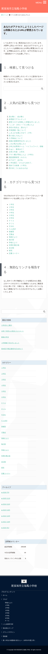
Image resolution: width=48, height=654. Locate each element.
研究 (10, 250)
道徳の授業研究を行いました (20, 141)
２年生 (11, 207)
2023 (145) (5, 510)
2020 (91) (5, 528)
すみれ (11, 226)
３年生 (11, 210)
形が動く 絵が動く (16, 117)
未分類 (11, 248)
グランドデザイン (9, 632)
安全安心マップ (8, 628)
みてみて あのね (16, 160)
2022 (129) (5, 516)
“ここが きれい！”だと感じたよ (21, 125)
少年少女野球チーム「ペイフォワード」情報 (26, 146)
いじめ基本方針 (8, 624)
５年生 (11, 215)
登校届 (5, 636)
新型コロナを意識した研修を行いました (24, 122)
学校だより (13, 242)
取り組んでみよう (16, 136)
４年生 (11, 213)
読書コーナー (14, 253)
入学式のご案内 (6, 325)
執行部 (11, 240)
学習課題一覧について (17, 130)
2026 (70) (5, 492)
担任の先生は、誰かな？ (18, 127)
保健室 (11, 231)
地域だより (13, 237)
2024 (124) (5, 504)
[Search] (22, 88)
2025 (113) (5, 498)
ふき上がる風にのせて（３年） (21, 133)
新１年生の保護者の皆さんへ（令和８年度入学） (19, 640)
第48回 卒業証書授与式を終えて (12, 349)
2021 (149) (5, 522)
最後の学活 (5, 337)
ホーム (5, 595)
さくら (11, 223)
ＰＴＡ (11, 221)
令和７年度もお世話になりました (12, 331)
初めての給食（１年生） (18, 165)
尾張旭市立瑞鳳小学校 (14, 8)
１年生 (11, 204)
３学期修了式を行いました (10, 343)
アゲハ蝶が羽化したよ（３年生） (22, 154)
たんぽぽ (12, 229)
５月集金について (16, 138)
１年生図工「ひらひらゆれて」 (21, 163)
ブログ (5, 599)
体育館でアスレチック (17, 119)
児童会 (11, 234)
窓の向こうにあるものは (18, 168)
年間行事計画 (14, 245)
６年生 (11, 218)
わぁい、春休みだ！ (16, 149)
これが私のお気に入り (17, 144)
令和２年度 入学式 (16, 152)
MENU (39, 2)
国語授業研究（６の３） (18, 157)
